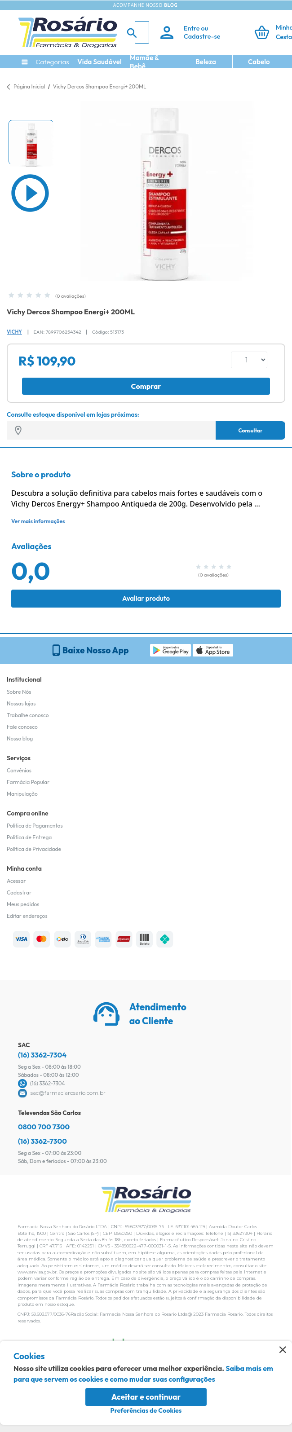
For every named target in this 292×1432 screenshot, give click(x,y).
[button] (31, 142)
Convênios (19, 770)
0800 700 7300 (44, 1126)
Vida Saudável (99, 61)
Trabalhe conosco (28, 715)
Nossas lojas (21, 703)
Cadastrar (19, 892)
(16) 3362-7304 (42, 1054)
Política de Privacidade (34, 849)
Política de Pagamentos (35, 825)
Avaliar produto (146, 598)
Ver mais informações (38, 521)
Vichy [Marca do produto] (14, 332)
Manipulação (22, 793)
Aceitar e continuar (146, 1397)
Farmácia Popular (28, 782)
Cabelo (259, 61)
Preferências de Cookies (146, 1410)
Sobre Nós (19, 691)
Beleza (205, 61)
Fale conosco (22, 726)
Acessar (16, 880)
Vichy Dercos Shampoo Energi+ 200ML (99, 86)
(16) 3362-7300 (42, 1141)
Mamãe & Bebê (144, 61)
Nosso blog (20, 738)
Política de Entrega (29, 837)
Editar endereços (27, 915)
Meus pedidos (23, 904)
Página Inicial (29, 86)
